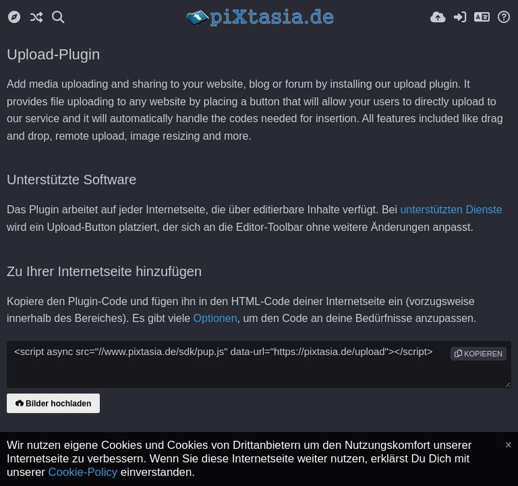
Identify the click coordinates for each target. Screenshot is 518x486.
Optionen (215, 318)
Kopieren (478, 354)
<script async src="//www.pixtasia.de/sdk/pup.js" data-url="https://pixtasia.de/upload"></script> (259, 364)
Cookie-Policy (83, 472)
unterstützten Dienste (451, 209)
